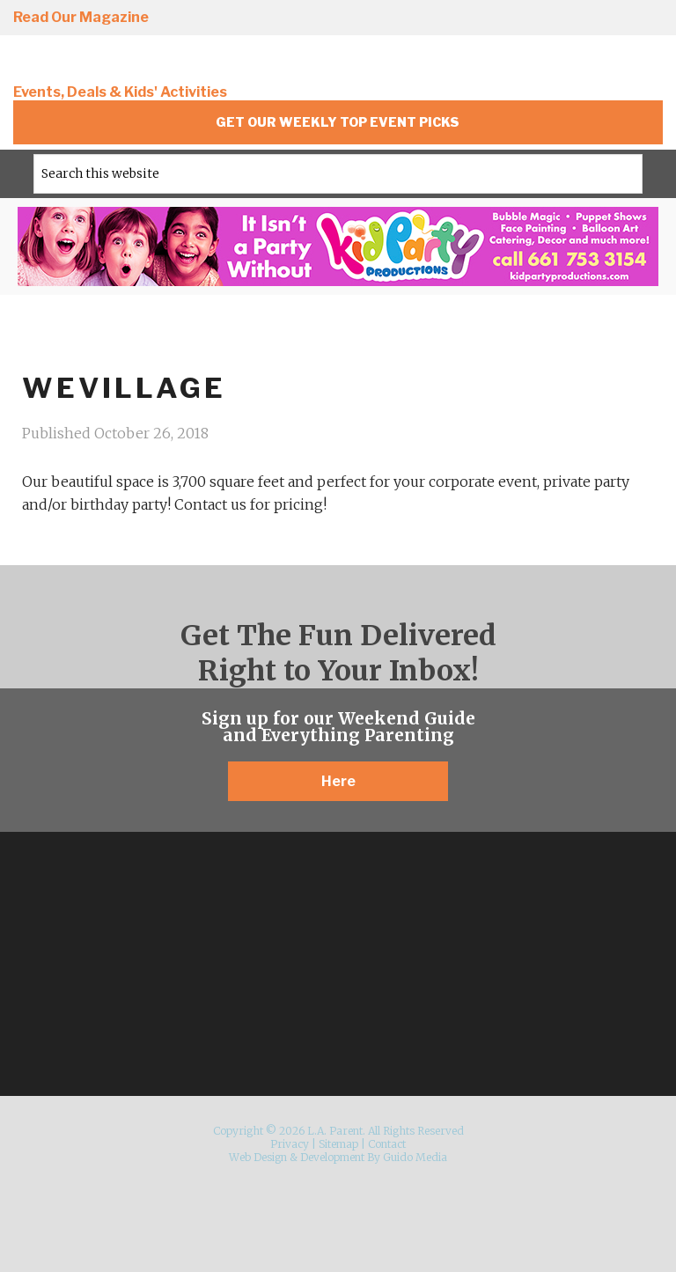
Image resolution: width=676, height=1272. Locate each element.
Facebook (494, 18)
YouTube (644, 18)
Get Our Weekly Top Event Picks (337, 121)
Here (338, 781)
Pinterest (594, 18)
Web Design (258, 1157)
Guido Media (415, 1157)
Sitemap (338, 1144)
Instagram (444, 18)
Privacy (289, 1144)
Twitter (544, 18)
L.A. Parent (132, 64)
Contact (387, 1144)
